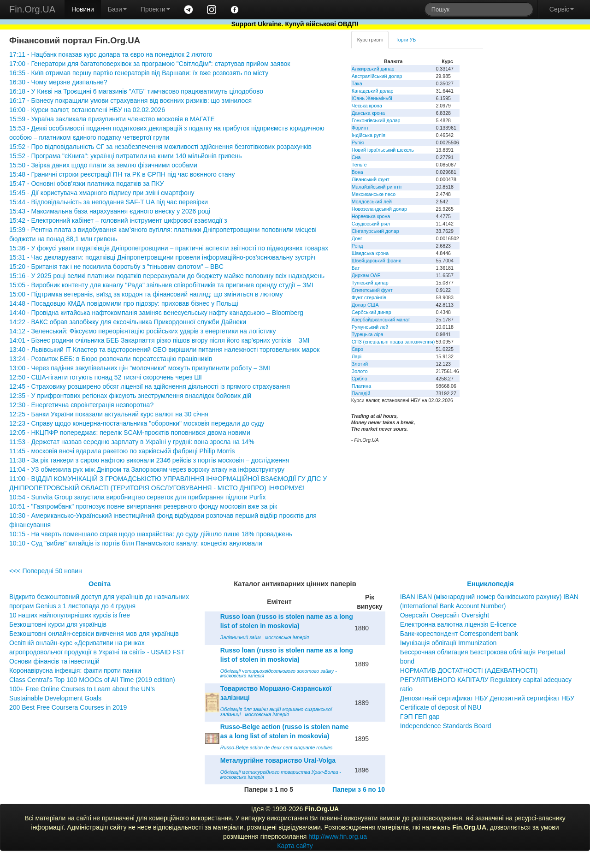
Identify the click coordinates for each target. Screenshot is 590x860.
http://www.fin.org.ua (337, 836)
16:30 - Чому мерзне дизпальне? (58, 82)
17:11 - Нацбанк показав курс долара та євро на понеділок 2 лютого (110, 54)
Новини (82, 9)
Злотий (360, 364)
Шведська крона (370, 253)
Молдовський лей (372, 201)
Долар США (365, 305)
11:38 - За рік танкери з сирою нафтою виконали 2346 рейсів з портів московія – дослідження (149, 460)
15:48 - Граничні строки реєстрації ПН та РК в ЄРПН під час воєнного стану (122, 174)
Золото (360, 371)
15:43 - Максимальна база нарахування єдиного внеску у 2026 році (109, 211)
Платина (361, 386)
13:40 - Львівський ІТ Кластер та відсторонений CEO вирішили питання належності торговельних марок (164, 349)
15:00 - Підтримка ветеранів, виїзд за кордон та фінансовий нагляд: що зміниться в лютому (146, 294)
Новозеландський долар (379, 209)
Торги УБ (405, 39)
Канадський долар (373, 91)
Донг (357, 238)
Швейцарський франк (376, 260)
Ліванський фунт (370, 179)
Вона (357, 172)
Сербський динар (371, 312)
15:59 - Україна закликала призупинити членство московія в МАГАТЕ (112, 119)
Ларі (356, 356)
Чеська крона (367, 105)
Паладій (361, 393)
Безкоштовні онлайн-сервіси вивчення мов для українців (94, 633)
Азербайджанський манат (381, 319)
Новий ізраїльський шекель (383, 150)
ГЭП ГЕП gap (420, 716)
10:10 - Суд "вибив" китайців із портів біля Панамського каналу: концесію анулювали (135, 543)
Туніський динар (370, 282)
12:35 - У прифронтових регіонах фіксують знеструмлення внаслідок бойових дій (130, 395)
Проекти (155, 9)
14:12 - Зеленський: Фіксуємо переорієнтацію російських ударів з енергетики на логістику (142, 331)
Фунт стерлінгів (369, 297)
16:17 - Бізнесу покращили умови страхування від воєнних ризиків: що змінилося (130, 100)
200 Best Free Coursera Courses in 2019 (68, 707)
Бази (117, 9)
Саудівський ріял (371, 223)
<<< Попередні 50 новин (45, 571)
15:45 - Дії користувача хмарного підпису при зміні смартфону (101, 192)
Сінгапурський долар (375, 231)
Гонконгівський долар (376, 120)
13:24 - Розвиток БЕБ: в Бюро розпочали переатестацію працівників (110, 358)
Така (357, 83)
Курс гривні (370, 39)
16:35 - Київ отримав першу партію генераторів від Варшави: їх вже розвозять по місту (138, 73)
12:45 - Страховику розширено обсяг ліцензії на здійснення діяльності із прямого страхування (149, 386)
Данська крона (368, 113)
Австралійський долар (377, 76)
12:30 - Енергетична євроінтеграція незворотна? (81, 405)
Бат (356, 268)
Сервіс (561, 9)
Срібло (359, 378)
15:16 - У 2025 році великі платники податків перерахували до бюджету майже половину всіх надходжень (166, 275)
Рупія (358, 142)
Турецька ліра (368, 334)
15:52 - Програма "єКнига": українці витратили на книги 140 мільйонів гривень (125, 156)
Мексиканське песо (373, 194)
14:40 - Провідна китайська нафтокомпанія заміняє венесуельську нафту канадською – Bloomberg (156, 312)
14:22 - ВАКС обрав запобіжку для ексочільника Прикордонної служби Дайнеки (127, 322)
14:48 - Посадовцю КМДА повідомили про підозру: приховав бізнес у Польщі (123, 303)
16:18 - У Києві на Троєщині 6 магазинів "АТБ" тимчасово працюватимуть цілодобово (136, 91)
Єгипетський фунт (372, 290)
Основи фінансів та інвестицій (54, 661)
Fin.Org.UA (32, 9)
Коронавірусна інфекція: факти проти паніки (75, 670)
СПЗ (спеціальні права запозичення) (393, 341)
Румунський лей (370, 327)
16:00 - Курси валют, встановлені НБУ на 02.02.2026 (87, 109)
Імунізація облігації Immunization (448, 642)
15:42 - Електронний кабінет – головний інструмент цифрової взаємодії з (118, 220)
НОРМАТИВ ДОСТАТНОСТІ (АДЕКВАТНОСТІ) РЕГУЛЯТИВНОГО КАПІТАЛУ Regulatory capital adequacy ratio (486, 680)
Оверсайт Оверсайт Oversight (444, 615)
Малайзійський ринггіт (377, 187)
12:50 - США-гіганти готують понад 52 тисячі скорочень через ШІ (105, 377)
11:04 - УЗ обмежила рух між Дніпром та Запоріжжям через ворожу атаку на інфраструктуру (146, 469)
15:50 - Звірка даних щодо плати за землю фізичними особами (103, 165)
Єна (356, 157)
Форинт (360, 127)
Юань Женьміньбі (372, 98)
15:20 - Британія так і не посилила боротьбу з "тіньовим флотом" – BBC (116, 266)
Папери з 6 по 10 (358, 789)
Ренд (357, 246)
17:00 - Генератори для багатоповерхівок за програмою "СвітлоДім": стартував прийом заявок (149, 63)
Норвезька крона (371, 216)
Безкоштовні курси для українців (57, 624)
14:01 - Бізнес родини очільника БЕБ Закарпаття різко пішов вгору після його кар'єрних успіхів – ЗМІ (159, 340)
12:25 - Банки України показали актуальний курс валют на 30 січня (108, 414)
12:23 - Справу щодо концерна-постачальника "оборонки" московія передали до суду (136, 423)
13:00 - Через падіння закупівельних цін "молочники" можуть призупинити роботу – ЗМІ (139, 368)
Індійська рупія (368, 135)
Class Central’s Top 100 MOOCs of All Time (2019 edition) (92, 679)
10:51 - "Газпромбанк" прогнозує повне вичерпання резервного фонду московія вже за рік (143, 506)
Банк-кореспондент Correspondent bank (459, 633)
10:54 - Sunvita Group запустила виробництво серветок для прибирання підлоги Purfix (137, 497)
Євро (357, 349)
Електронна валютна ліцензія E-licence (458, 624)
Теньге (359, 164)
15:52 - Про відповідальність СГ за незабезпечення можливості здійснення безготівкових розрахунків (160, 146)
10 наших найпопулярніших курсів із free (69, 615)
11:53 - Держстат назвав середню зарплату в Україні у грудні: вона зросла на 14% (131, 441)
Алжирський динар (373, 68)
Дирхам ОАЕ (366, 275)
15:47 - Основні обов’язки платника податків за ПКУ (86, 183)
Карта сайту (295, 845)
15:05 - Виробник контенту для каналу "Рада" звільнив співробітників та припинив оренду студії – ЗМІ (161, 285)
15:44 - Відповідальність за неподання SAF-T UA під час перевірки (108, 202)
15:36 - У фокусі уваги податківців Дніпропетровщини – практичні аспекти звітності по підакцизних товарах (168, 248)
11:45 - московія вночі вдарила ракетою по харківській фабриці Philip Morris (122, 451)
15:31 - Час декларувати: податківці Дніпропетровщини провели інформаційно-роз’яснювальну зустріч (162, 257)
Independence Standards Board (445, 726)
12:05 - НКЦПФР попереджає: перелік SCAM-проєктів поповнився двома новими (129, 432)
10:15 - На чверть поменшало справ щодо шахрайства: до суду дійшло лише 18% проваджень (150, 534)
